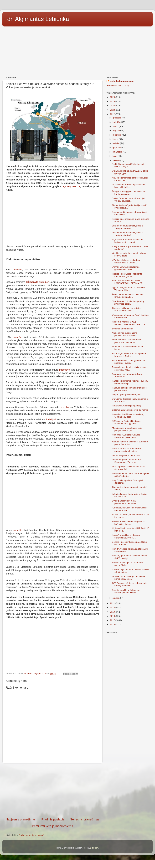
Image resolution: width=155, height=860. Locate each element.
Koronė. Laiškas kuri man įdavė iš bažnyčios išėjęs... (128, 522)
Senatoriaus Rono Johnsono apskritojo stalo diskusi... (126, 591)
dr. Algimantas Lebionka (38, 19)
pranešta (17, 269)
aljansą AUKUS (71, 186)
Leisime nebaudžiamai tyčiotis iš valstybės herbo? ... (127, 227)
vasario (116, 160)
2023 (112, 110)
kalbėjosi (51, 419)
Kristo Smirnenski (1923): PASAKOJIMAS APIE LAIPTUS (128, 323)
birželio (116, 143)
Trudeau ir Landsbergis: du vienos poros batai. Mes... (128, 577)
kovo (115, 156)
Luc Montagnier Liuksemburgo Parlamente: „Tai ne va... (126, 460)
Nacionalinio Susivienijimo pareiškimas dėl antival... (125, 334)
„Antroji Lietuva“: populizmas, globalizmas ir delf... (126, 268)
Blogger (94, 848)
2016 (112, 624)
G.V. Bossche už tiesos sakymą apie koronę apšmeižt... (129, 584)
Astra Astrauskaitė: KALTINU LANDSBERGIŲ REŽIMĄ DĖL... (129, 281)
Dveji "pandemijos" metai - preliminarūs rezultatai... (125, 502)
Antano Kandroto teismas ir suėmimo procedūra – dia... (130, 442)
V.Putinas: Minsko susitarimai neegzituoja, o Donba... (126, 261)
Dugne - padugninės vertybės (126, 394)
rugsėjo (116, 130)
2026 (112, 97)
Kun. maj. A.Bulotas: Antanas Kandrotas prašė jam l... (126, 436)
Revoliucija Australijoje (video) (126, 405)
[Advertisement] (77, 50)
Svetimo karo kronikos (123, 329)
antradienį (38, 282)
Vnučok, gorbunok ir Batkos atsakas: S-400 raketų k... (129, 556)
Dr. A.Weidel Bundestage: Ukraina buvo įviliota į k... (128, 185)
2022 (112, 114)
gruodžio (117, 118)
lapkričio (117, 122)
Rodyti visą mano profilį (118, 85)
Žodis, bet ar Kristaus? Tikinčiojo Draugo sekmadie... (127, 295)
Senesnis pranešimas (84, 819)
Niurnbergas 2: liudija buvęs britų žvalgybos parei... (128, 302)
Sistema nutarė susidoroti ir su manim (130, 410)
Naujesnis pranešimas (21, 819)
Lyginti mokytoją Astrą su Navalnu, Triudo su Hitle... (128, 288)
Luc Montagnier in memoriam (126, 455)
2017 (112, 620)
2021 (112, 603)
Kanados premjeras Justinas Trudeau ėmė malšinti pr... (130, 382)
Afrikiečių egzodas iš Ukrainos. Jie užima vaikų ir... (128, 165)
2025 (112, 101)
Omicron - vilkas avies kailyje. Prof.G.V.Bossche (126, 309)
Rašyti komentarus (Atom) (31, 835)
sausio (116, 598)
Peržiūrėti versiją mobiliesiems (52, 826)
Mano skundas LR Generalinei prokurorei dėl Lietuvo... (126, 340)
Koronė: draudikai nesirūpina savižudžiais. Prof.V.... (126, 536)
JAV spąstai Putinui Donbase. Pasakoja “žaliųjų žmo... (126, 422)
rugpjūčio (117, 135)
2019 (112, 612)
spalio (116, 126)
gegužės (117, 147)
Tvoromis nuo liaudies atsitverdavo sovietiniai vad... (129, 368)
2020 (112, 607)
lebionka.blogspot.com (122, 81)
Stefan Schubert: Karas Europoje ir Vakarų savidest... (129, 199)
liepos (116, 139)
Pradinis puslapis (52, 819)
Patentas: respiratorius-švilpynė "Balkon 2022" (127, 375)
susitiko (65, 407)
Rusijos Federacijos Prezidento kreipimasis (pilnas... (127, 275)
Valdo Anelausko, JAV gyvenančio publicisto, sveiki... (128, 361)
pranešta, (17, 530)
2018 (112, 616)
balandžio (118, 152)
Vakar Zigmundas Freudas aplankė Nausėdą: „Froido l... (129, 354)
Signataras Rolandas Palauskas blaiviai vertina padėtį (127, 240)
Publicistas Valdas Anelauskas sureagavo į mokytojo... (126, 449)
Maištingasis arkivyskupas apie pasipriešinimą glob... (127, 429)
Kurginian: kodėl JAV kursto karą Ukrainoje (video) (128, 415)
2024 (112, 105)
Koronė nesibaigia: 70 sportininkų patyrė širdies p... (128, 563)
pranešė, (17, 337)
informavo (64, 370)
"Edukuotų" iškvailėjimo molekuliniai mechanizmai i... (129, 509)
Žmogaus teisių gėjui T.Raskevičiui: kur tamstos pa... (129, 192)
